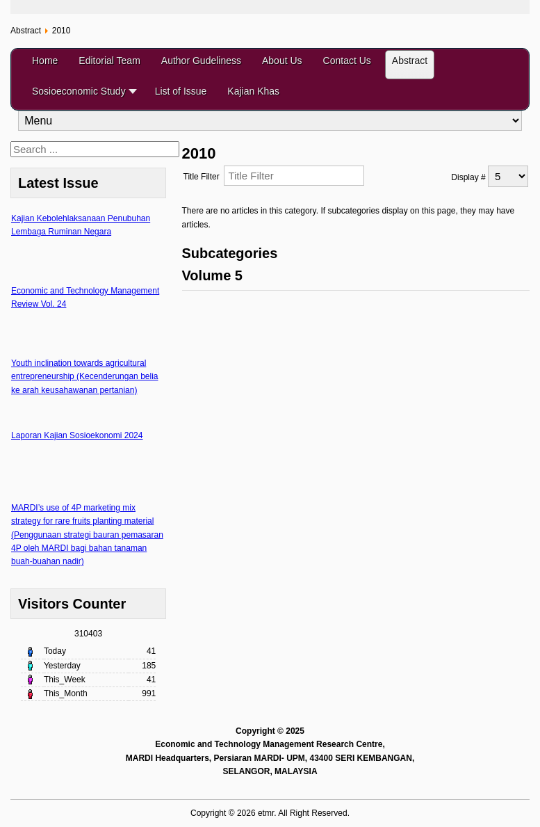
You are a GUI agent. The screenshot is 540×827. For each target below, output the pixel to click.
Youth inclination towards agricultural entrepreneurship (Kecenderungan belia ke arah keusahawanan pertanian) (84, 376)
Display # (469, 177)
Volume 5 (212, 275)
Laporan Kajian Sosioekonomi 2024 (76, 435)
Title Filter (203, 177)
